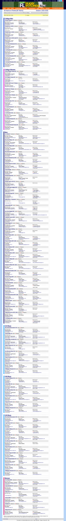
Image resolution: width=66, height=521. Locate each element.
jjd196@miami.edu (36, 122)
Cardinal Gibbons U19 (10, 429)
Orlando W (7, 503)
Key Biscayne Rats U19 (10, 440)
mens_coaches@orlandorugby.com (25, 262)
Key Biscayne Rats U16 (10, 389)
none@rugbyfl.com (22, 80)
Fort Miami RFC (8, 479)
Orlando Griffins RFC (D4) (11, 264)
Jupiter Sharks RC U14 (10, 345)
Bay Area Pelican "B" (9, 139)
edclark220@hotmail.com (23, 59)
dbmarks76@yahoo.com (23, 462)
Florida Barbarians (9, 175)
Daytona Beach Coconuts (10, 163)
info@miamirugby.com (8, 226)
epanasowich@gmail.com (23, 122)
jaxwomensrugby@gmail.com (38, 501)
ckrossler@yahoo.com (36, 354)
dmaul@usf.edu (7, 128)
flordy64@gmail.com (36, 80)
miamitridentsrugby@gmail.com (24, 238)
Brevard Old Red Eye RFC (11, 157)
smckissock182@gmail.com (23, 489)
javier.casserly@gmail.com (23, 354)
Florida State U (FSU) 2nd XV (11, 38)
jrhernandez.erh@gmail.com (9, 462)
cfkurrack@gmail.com (8, 59)
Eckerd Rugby (8, 169)
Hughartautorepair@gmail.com (24, 167)
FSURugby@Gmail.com (9, 35)
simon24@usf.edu (8, 65)
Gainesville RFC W (9, 485)
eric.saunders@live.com (23, 310)
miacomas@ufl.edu (8, 116)
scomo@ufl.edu (35, 53)
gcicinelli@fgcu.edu (22, 86)
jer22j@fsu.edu (7, 98)
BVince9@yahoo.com (22, 292)
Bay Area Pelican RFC (10, 145)
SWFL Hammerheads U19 (10, 458)
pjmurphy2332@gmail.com (37, 59)
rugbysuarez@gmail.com (23, 29)
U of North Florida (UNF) (10, 55)
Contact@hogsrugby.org (9, 489)
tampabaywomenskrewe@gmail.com (39, 513)
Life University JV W (9, 100)
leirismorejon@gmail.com (23, 495)
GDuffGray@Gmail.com (9, 331)
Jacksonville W (8, 497)
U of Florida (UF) (9, 49)
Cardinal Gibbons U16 (10, 378)
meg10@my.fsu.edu (22, 35)
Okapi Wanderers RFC (10, 252)
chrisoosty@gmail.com (22, 274)
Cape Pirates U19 (9, 422)
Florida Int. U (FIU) (9, 26)
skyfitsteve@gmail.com (22, 23)
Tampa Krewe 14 (8, 363)
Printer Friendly (45, 15)
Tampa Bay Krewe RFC (10, 306)
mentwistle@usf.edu (36, 65)
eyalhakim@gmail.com (22, 155)
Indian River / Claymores (10, 199)
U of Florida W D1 (9, 112)
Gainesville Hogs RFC (10, 193)
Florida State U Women (10, 94)
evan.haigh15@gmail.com (23, 47)
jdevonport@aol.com (8, 155)
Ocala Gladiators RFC (10, 246)
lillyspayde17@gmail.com (9, 110)
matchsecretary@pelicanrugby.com (39, 143)
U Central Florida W (9, 106)
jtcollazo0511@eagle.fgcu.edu (38, 86)
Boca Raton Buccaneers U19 (11, 416)
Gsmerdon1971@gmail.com (23, 173)
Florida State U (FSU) (9, 32)
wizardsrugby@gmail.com (37, 372)
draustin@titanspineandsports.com (24, 65)
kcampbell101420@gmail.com (38, 220)
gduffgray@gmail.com (22, 331)
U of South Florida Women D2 (11, 124)
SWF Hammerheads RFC (10, 288)
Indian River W (8, 491)
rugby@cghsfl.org (8, 381)
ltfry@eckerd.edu (35, 173)
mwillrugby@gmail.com (37, 197)
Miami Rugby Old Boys (10, 229)
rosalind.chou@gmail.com (23, 104)
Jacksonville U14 (8, 333)
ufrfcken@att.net (21, 53)
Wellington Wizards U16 (10, 407)
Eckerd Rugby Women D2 (10, 71)
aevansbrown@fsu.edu (22, 98)
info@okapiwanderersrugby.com (24, 256)
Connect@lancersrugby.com (9, 220)
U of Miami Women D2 (10, 118)
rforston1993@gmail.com (23, 286)
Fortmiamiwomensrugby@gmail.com (11, 483)
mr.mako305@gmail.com (23, 92)
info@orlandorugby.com (9, 262)
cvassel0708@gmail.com (37, 420)
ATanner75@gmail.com (22, 280)
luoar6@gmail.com (22, 110)
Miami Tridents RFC (9, 234)
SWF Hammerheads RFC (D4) (11, 294)
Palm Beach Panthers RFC (11, 270)
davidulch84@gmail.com (23, 220)
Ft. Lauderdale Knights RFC (11, 187)
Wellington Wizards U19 (10, 470)
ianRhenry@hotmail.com (37, 274)
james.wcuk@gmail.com (23, 513)
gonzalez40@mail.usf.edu (37, 128)
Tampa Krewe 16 (8, 401)
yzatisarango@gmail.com (9, 80)
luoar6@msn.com (22, 507)
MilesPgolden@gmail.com (9, 23)
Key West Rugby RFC (10, 211)
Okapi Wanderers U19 (10, 446)
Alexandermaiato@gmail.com (38, 167)
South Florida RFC (9, 282)
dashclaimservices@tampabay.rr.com (25, 143)
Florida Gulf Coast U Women (11, 83)
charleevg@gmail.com (8, 104)
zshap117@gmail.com (36, 191)
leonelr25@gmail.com (8, 238)
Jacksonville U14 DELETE (11, 339)
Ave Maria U (7, 134)
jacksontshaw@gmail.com (9, 47)
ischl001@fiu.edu (8, 92)
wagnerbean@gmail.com (23, 137)
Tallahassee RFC (8, 300)
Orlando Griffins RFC (10, 258)
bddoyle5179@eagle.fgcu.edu (10, 86)
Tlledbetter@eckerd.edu (9, 74)
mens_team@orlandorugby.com (38, 262)
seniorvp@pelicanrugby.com (9, 143)
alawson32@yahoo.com (23, 372)
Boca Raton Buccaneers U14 (11, 327)
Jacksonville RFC (9, 205)
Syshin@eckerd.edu (8, 173)
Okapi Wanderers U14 (10, 357)
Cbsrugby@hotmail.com (23, 456)
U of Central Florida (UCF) (11, 43)
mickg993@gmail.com (22, 161)
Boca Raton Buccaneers (10, 151)
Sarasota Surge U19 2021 (10, 452)
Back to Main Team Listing (8, 15)
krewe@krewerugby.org (9, 310)
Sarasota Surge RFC (9, 276)
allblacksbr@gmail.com (9, 426)
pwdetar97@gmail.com (36, 137)
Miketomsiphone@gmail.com (23, 483)
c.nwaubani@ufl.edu (36, 116)
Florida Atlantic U (9, 20)
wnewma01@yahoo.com (9, 161)
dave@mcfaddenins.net (23, 366)
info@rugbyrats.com (8, 354)
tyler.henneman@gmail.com (9, 348)
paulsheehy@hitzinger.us (23, 208)
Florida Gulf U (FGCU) (10, 181)
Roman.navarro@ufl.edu (9, 53)
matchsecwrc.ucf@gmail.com (38, 110)
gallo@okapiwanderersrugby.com (10, 256)
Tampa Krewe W (8, 509)
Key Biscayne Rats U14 (10, 351)
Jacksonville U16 (8, 384)
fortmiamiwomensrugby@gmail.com (39, 483)
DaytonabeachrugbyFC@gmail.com (11, 167)
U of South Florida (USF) (10, 61)
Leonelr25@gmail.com (36, 238)
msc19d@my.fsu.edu (36, 35)
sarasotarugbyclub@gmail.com (10, 280)
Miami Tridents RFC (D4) (10, 240)
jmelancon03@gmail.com (37, 456)
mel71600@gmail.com (22, 501)
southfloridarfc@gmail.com (9, 286)
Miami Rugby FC (9, 223)
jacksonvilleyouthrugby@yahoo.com (11, 337)
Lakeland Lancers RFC (10, 217)
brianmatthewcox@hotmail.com (38, 462)
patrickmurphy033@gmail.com (10, 208)
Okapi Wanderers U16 (10, 395)
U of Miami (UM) (9, 318)
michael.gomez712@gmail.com (10, 304)
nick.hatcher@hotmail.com (9, 250)
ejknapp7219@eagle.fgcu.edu (10, 185)
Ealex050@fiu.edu (36, 92)
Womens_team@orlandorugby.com (39, 507)
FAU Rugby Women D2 (10, 77)
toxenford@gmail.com (8, 274)
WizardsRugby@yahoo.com (9, 372)
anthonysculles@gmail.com (9, 292)
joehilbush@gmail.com (22, 468)
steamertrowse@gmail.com (23, 128)
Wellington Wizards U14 (10, 368)
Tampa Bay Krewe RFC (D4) (11, 312)
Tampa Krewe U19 (9, 464)
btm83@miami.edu (8, 321)
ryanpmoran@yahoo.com (37, 155)
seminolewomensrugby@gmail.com (39, 98)
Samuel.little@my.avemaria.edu (10, 137)
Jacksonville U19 (8, 434)
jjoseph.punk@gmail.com (37, 161)
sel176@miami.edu (8, 122)
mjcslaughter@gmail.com (37, 292)
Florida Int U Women (9, 89)
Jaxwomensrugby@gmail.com (10, 501)
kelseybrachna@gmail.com (23, 74)
